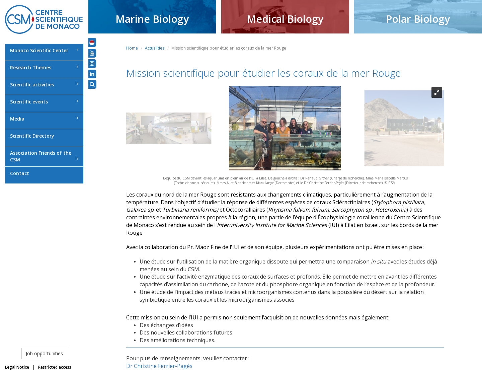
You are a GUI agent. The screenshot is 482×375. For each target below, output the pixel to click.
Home (132, 48)
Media (44, 119)
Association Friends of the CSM (44, 156)
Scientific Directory (32, 136)
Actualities (154, 48)
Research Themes (44, 67)
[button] (91, 42)
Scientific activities (44, 84)
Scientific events (44, 101)
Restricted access (54, 367)
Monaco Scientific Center (44, 50)
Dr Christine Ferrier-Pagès (159, 366)
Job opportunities (44, 353)
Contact (19, 173)
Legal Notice (17, 367)
